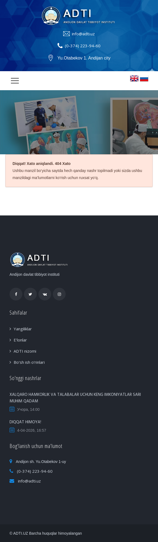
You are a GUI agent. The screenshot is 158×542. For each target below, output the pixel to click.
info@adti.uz (83, 33)
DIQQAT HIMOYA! (25, 422)
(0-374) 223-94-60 (83, 45)
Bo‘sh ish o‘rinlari (29, 362)
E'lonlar (20, 340)
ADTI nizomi (25, 351)
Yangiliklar (23, 328)
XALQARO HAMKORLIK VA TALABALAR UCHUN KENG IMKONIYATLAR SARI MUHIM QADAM (75, 398)
